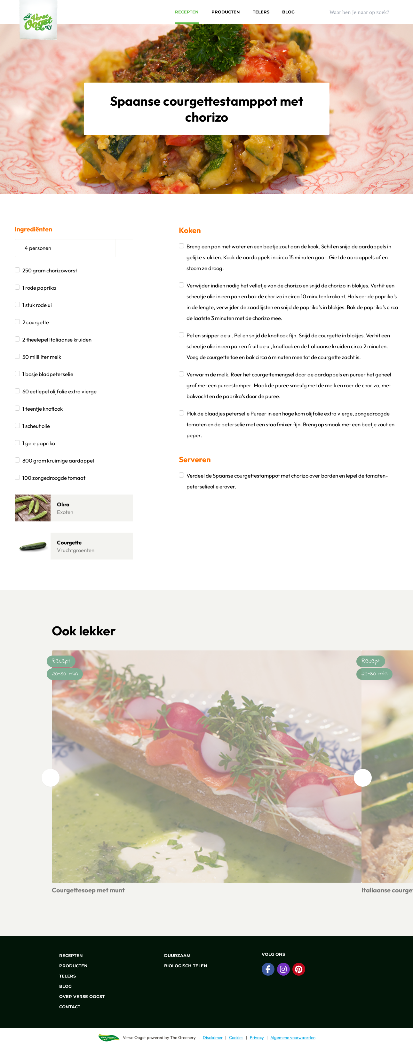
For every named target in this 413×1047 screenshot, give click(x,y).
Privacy (257, 1037)
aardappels (372, 246)
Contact (66, 1006)
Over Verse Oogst (78, 996)
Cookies (236, 1037)
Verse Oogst (134, 1037)
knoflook (278, 335)
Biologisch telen (182, 965)
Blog (288, 11)
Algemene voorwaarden (292, 1037)
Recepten (187, 11)
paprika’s (386, 296)
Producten (225, 11)
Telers (261, 11)
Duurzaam (173, 955)
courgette (218, 357)
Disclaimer (213, 1037)
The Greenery (183, 1037)
